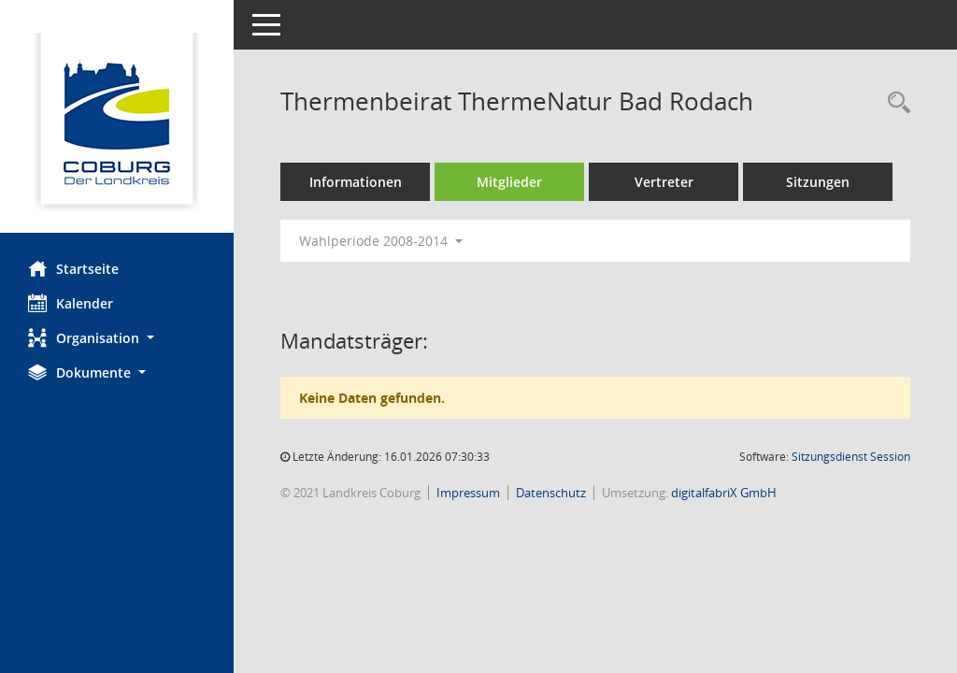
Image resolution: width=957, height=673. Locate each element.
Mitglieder (509, 182)
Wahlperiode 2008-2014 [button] (381, 241)
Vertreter (664, 182)
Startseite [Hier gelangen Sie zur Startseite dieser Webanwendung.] (73, 268)
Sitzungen (818, 182)
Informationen (355, 182)
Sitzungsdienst (851, 457)
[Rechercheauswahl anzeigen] (894, 103)
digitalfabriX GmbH (724, 492)
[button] (117, 338)
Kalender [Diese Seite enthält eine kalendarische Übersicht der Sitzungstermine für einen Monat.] (70, 303)
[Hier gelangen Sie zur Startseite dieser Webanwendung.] (117, 123)
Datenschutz (551, 492)
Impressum (468, 492)
